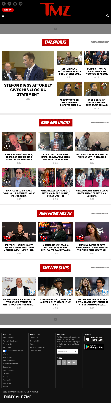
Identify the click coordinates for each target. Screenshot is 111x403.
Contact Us (34, 338)
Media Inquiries (35, 351)
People (5, 377)
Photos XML (7, 383)
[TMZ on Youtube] (15, 4)
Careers (32, 344)
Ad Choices (7, 347)
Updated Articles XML (10, 364)
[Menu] (3, 15)
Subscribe (75, 351)
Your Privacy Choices (13, 351)
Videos (5, 387)
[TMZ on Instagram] (20, 4)
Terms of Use (7, 344)
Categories (7, 367)
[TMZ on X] (9, 4)
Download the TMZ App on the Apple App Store (94, 339)
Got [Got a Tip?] (7, 10)
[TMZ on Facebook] (4, 4)
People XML (7, 380)
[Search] (107, 15)
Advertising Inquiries (37, 347)
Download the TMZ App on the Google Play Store (94, 347)
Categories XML (8, 370)
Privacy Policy (66, 344)
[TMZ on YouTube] (69, 362)
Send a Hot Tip (35, 341)
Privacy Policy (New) (10, 341)
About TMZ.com (9, 338)
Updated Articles (9, 360)
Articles (5, 354)
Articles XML (7, 357)
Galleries (6, 374)
